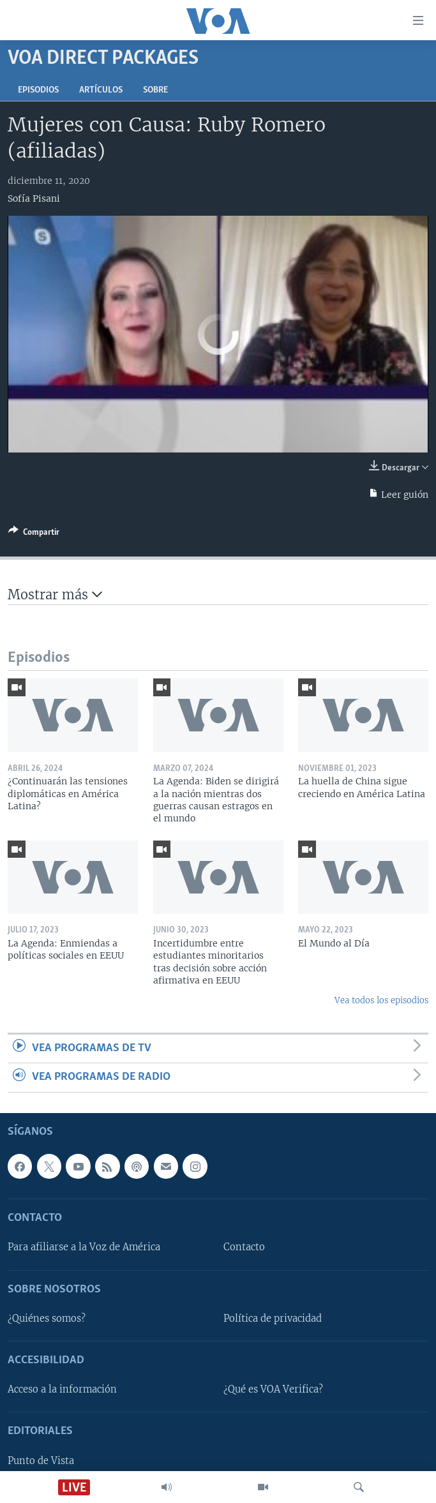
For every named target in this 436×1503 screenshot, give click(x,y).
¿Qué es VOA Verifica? (273, 1389)
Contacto (244, 1247)
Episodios (38, 90)
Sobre (155, 90)
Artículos (101, 90)
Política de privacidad (272, 1318)
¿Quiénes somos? (47, 1318)
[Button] (33, 534)
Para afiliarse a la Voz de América (84, 1247)
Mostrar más (55, 594)
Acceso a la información (62, 1389)
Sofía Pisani (34, 198)
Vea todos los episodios (381, 1000)
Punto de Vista (41, 1460)
